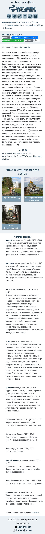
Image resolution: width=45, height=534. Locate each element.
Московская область (13, 25)
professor (6, 37)
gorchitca (9, 388)
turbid (8, 341)
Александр (10, 263)
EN (12, 2)
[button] (9, 16)
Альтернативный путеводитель (15, 22)
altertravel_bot (22, 526)
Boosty (28, 530)
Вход (31, 2)
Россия (35, 22)
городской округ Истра (34, 25)
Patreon (20, 530)
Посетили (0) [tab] (24, 47)
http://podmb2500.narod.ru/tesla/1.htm (17, 153)
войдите (35, 513)
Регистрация (21, 2)
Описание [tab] (6, 47)
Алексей (9, 240)
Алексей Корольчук (13, 460)
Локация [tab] (14, 47)
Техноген (8, 28)
